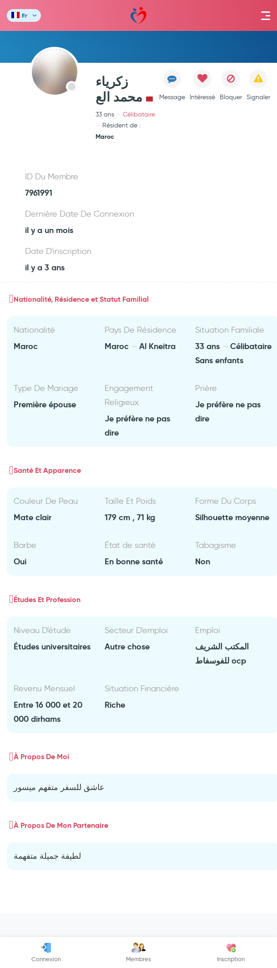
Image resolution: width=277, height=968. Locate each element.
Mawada (138, 16)
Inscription (231, 953)
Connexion (46, 953)
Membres (138, 953)
